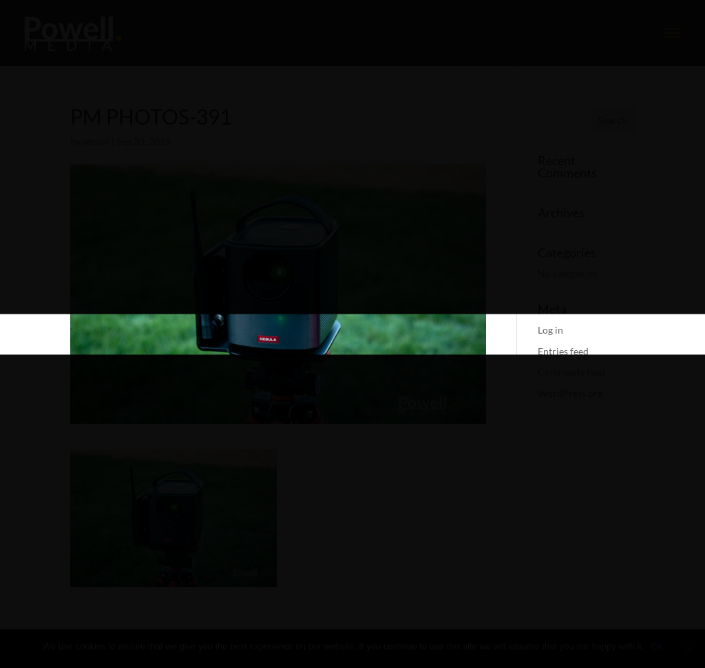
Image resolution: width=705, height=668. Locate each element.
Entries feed (563, 351)
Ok (656, 646)
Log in (550, 330)
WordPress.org (570, 393)
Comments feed (571, 372)
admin (96, 141)
